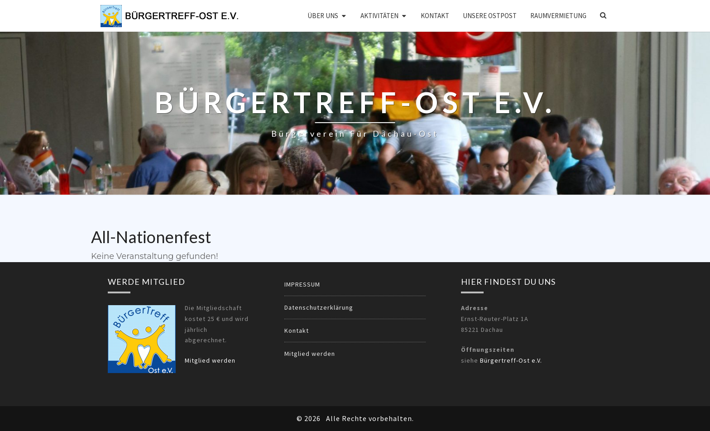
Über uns (322, 15)
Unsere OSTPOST (490, 15)
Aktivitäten (379, 15)
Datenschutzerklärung (318, 307)
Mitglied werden (210, 360)
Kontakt (435, 15)
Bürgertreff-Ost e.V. (511, 360)
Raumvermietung (558, 15)
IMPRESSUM (302, 284)
